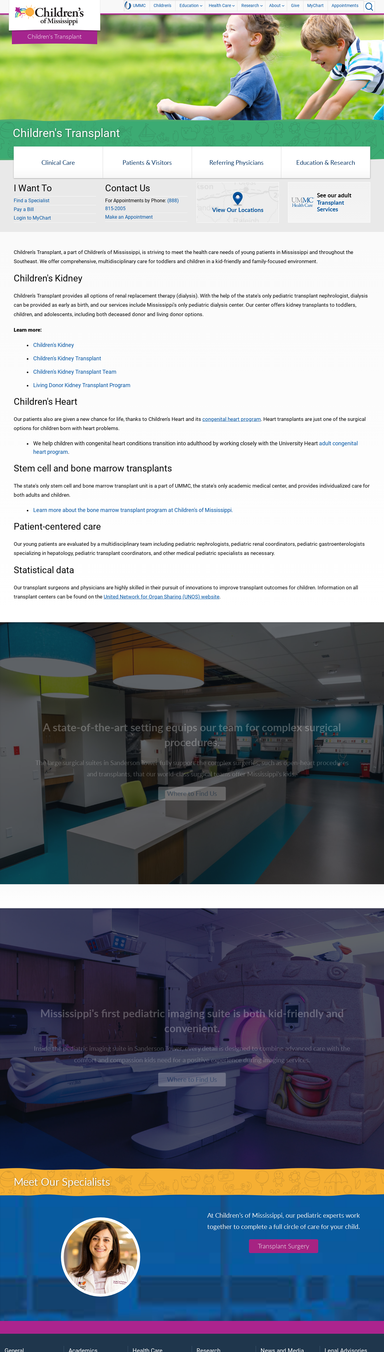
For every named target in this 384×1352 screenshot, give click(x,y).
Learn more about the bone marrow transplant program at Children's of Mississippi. (133, 510)
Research (250, 6)
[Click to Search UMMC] (369, 6)
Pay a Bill (24, 209)
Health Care (220, 6)
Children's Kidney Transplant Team (74, 372)
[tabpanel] (192, 68)
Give (295, 6)
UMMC (135, 6)
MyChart (315, 6)
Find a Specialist (31, 200)
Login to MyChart (32, 218)
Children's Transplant (54, 36)
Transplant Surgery (283, 1246)
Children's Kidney (53, 345)
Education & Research (325, 162)
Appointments (345, 6)
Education (189, 6)
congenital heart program (231, 419)
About (275, 6)
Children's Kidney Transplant (67, 358)
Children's (162, 6)
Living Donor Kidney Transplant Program (81, 385)
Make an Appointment (129, 217)
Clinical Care (58, 162)
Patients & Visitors (147, 162)
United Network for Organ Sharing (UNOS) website (161, 597)
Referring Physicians (236, 162)
